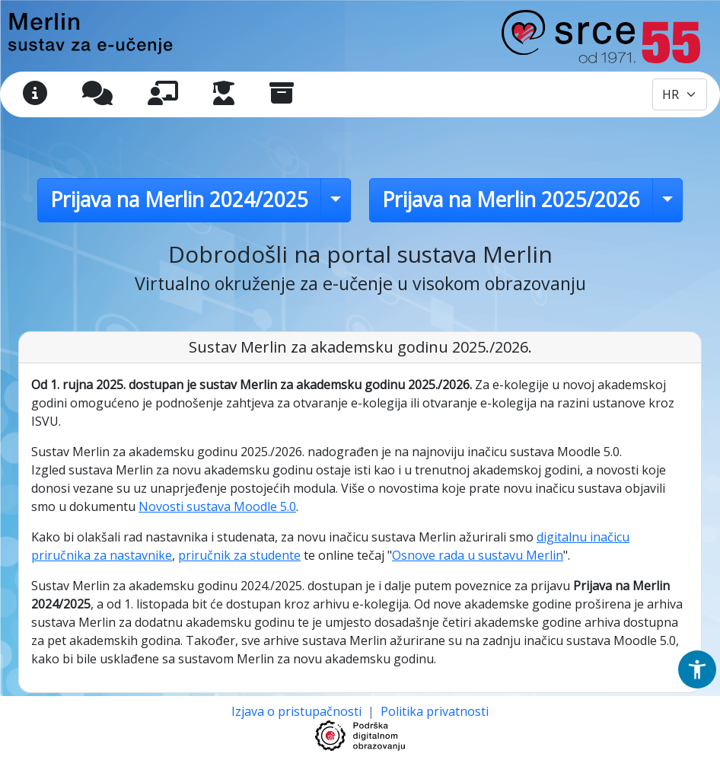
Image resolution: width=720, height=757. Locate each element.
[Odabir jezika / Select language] (679, 94)
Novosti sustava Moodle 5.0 (217, 506)
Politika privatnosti (435, 711)
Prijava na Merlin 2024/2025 (179, 199)
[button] (697, 669)
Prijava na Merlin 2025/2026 (511, 199)
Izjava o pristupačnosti (298, 711)
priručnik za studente (239, 555)
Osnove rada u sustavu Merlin (477, 555)
